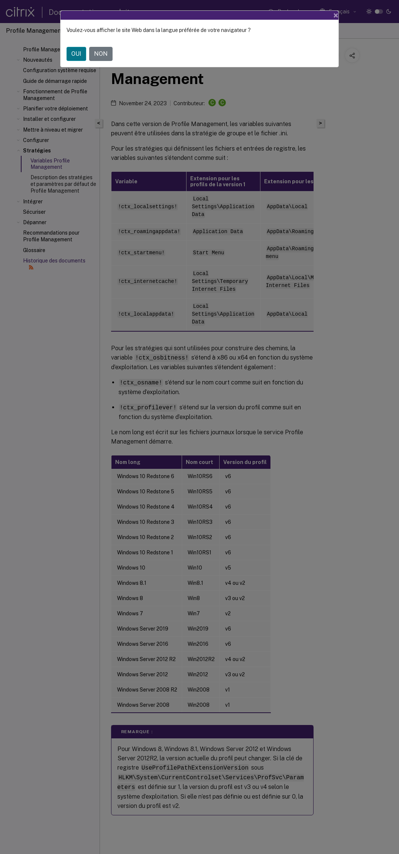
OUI (76, 53)
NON (101, 53)
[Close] (335, 15)
